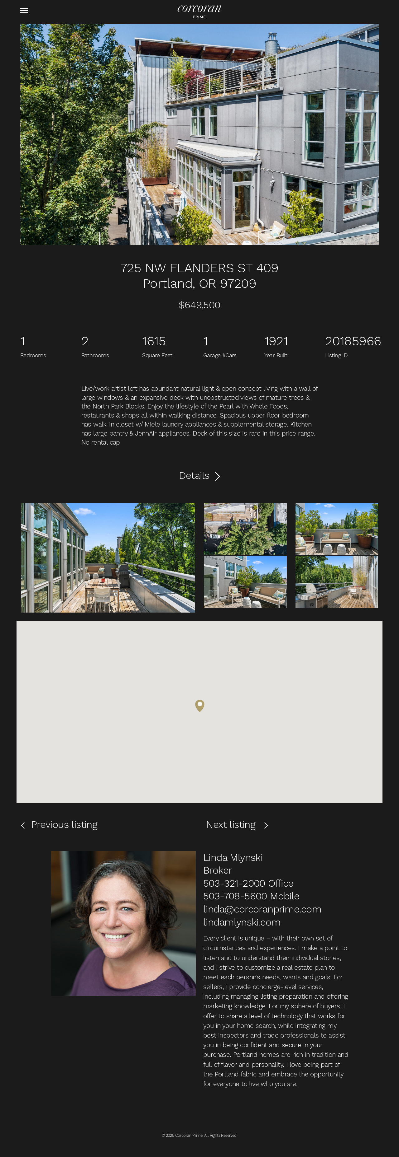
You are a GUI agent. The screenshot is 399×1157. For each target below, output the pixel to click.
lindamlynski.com (242, 922)
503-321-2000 (234, 883)
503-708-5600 (235, 896)
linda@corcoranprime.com (262, 909)
